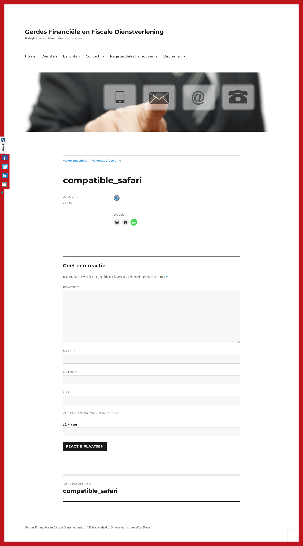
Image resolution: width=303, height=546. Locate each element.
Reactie (71, 287)
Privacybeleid (98, 527)
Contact (92, 56)
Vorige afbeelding (75, 160)
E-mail (70, 372)
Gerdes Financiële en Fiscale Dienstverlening (94, 31)
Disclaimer (172, 56)
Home (30, 56)
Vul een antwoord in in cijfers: (91, 413)
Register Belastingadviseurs (133, 56)
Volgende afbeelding (106, 160)
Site (66, 392)
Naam (69, 351)
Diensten (49, 56)
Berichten (71, 56)
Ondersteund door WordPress (131, 527)
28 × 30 (67, 202)
